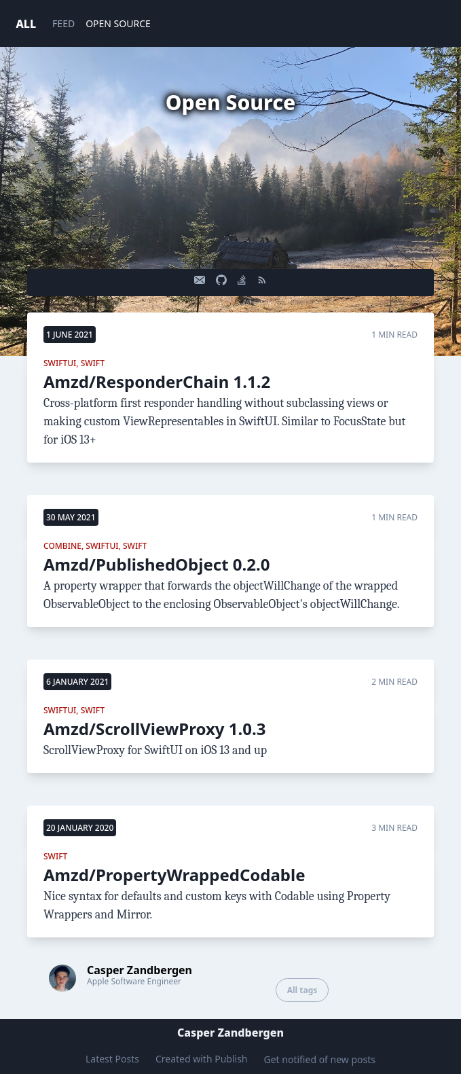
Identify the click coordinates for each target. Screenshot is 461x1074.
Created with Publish (201, 1058)
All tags (302, 990)
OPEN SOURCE (118, 23)
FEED (63, 23)
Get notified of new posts (320, 1059)
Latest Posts (112, 1058)
